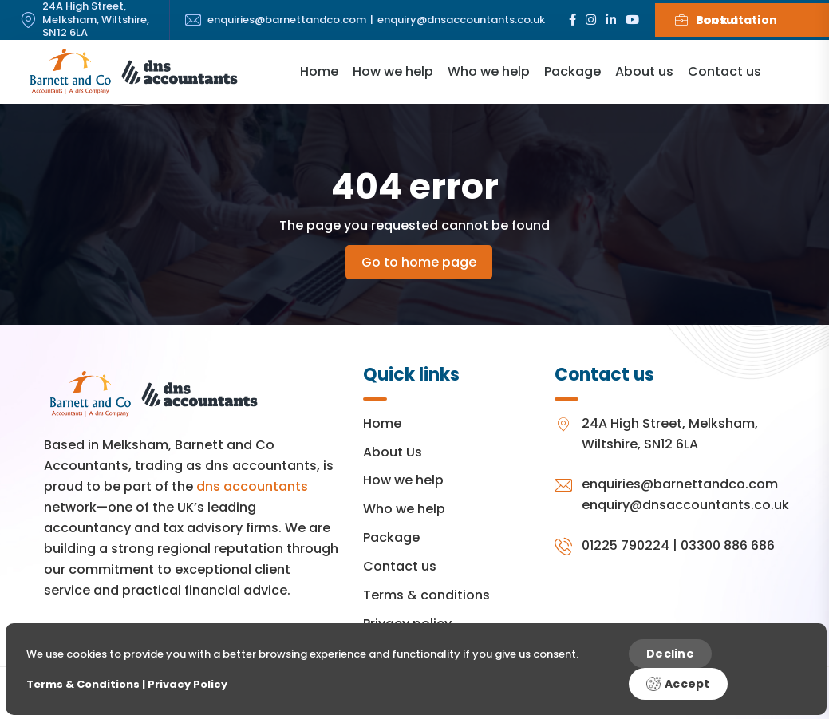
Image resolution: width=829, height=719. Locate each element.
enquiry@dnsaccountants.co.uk (461, 20)
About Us (392, 452)
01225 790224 (625, 545)
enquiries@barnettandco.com (286, 20)
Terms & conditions (426, 595)
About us (644, 71)
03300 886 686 (728, 545)
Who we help (489, 71)
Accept (678, 684)
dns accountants (252, 486)
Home (319, 71)
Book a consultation (726, 20)
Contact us (724, 71)
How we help (393, 71)
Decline (670, 654)
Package (572, 71)
